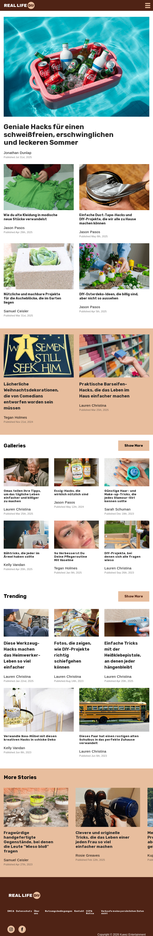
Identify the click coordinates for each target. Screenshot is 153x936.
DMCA (10, 911)
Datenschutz (24, 911)
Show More (133, 446)
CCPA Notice (90, 912)
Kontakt (79, 911)
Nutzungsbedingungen (58, 911)
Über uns (37, 912)
